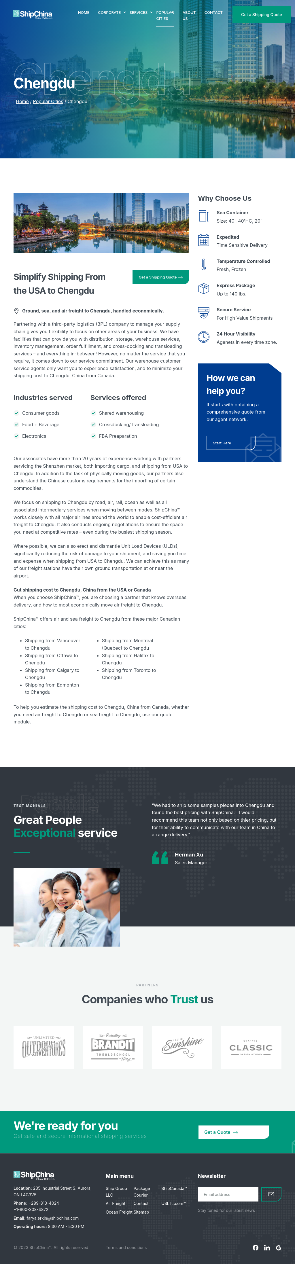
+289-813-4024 (44, 1203)
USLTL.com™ (173, 1203)
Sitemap (141, 1212)
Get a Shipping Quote (261, 14)
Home (22, 101)
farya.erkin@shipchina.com (53, 1218)
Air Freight (115, 1203)
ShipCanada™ (174, 1188)
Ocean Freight (119, 1212)
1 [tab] (22, 852)
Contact (141, 1203)
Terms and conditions (126, 1247)
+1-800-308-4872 (31, 1209)
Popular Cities (48, 101)
